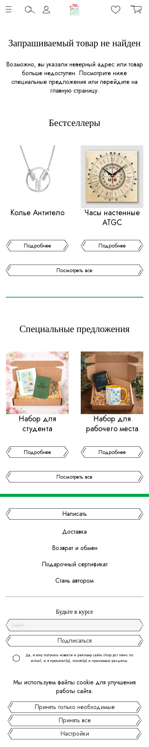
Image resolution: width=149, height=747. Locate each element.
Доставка (74, 531)
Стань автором (74, 580)
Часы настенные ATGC (112, 218)
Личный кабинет (46, 9)
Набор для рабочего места (112, 424)
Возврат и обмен (74, 548)
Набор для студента (37, 424)
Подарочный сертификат (75, 564)
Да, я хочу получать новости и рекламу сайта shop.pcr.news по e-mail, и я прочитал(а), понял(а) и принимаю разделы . (79, 660)
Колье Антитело (37, 213)
